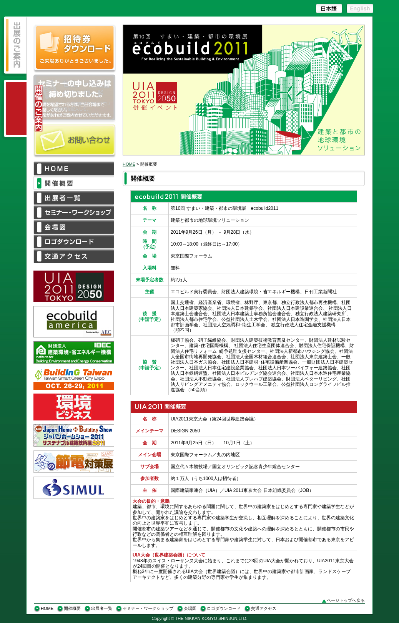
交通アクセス (263, 608)
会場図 (190, 608)
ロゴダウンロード (224, 608)
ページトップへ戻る (346, 600)
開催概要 (72, 608)
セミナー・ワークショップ (148, 608)
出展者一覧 (101, 608)
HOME (129, 164)
